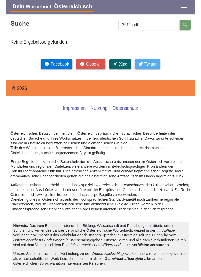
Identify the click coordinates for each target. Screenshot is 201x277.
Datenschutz (125, 108)
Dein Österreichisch (52, 6)
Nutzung (99, 108)
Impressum (74, 108)
